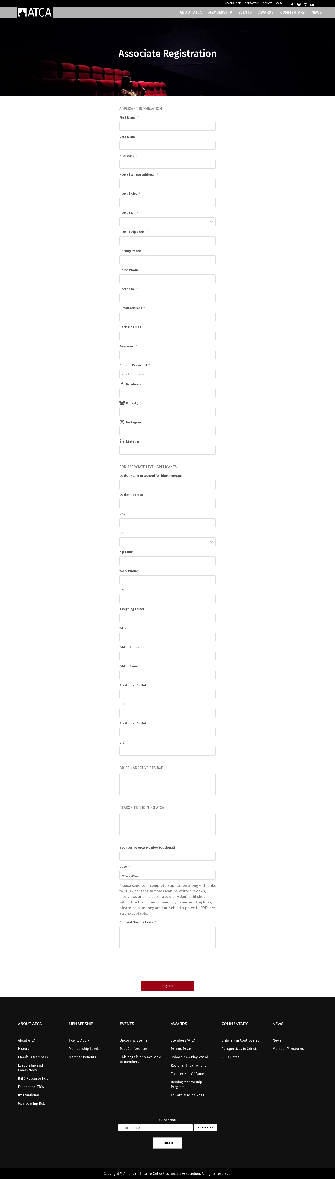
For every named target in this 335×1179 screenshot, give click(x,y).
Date (124, 867)
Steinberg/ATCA (183, 1040)
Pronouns (128, 156)
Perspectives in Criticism (241, 1049)
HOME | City (129, 194)
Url (121, 590)
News (277, 1040)
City (122, 514)
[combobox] (167, 221)
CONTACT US (252, 3)
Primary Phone (132, 251)
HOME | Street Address (138, 175)
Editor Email (128, 666)
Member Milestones (288, 1049)
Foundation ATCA (31, 1087)
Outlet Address (131, 495)
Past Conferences (134, 1049)
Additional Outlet (133, 685)
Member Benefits (82, 1057)
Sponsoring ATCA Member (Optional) (147, 848)
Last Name (129, 137)
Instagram (134, 422)
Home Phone (129, 270)
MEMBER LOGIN (233, 3)
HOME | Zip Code (133, 232)
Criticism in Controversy (240, 1040)
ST (121, 533)
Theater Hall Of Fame (187, 1074)
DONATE (267, 3)
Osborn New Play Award (189, 1057)
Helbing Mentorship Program (186, 1084)
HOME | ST (128, 213)
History (23, 1049)
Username (128, 289)
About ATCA (26, 1040)
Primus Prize (181, 1049)
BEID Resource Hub (33, 1078)
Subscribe (167, 1120)
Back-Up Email (130, 327)
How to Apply (79, 1040)
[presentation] (167, 966)
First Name (129, 117)
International (28, 1095)
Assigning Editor (131, 609)
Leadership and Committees (30, 1067)
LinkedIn (132, 441)
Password (128, 346)
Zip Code (126, 552)
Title (122, 628)
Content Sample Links (137, 922)
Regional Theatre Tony (188, 1065)
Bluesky (132, 403)
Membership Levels (84, 1049)
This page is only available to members (140, 1059)
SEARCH (279, 3)
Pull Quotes (230, 1057)
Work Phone (128, 571)
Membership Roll (31, 1103)
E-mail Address (132, 308)
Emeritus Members (33, 1057)
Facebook (133, 384)
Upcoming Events (133, 1040)
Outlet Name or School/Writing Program (150, 476)
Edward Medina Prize (187, 1095)
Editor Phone (129, 647)
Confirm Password (134, 365)
